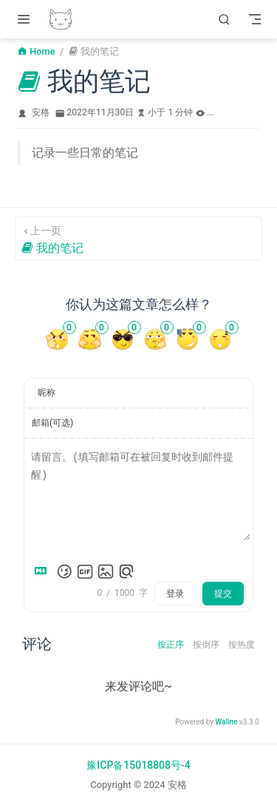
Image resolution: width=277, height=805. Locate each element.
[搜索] (225, 19)
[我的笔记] (138, 238)
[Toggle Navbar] (254, 19)
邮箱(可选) (52, 423)
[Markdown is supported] (43, 571)
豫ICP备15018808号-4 (138, 765)
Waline (226, 722)
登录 (175, 593)
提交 (223, 593)
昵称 (46, 392)
